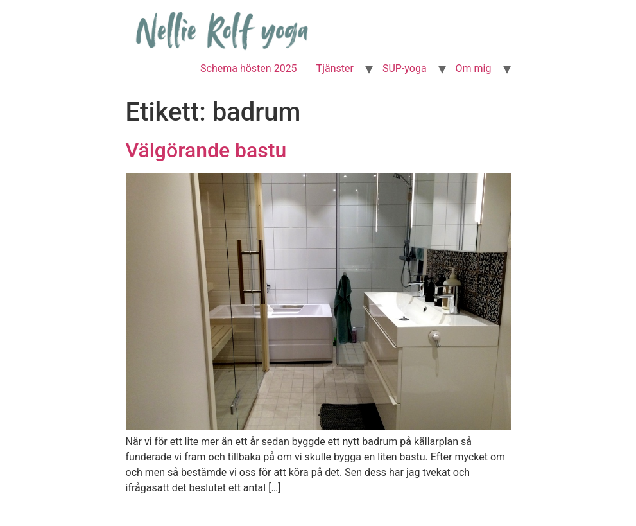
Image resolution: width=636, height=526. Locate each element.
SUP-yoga (404, 68)
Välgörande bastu (206, 150)
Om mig (474, 68)
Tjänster (335, 68)
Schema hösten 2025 (248, 68)
